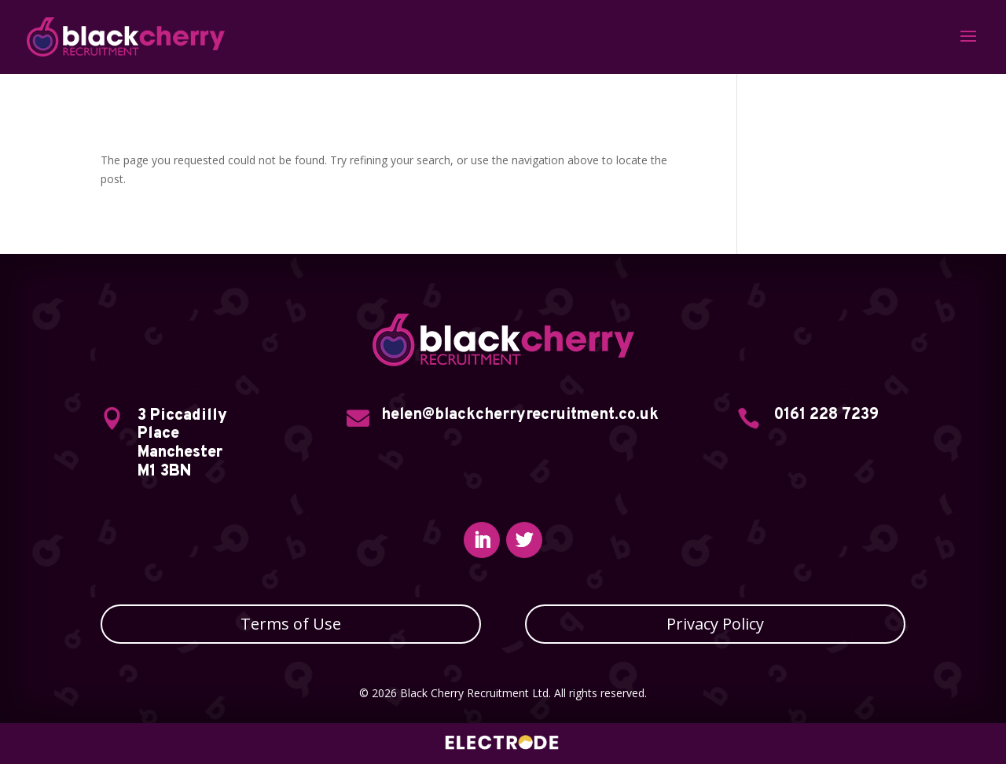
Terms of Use (290, 623)
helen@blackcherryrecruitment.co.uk (520, 415)
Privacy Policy (715, 623)
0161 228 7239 (826, 415)
